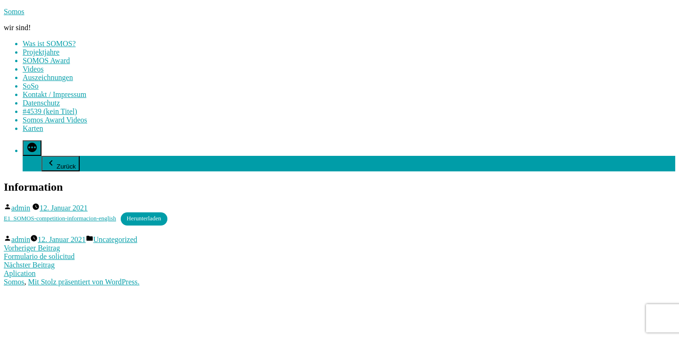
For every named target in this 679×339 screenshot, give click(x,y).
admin (20, 208)
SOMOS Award (46, 60)
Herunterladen (144, 218)
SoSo (31, 86)
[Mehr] (32, 148)
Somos (14, 12)
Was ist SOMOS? (49, 44)
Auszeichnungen (48, 77)
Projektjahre (41, 52)
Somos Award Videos (55, 120)
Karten (33, 128)
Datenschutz (41, 103)
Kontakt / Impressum (54, 94)
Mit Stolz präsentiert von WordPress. (84, 282)
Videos (33, 69)
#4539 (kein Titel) (50, 111)
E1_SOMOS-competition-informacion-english (60, 218)
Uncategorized (115, 239)
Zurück (60, 163)
